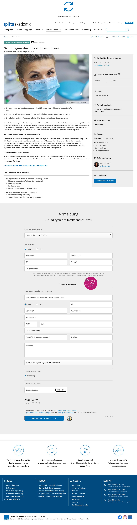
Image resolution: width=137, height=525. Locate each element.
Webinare (75, 502)
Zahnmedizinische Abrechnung (50, 485)
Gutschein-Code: (32, 390)
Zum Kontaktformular (101, 65)
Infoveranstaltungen (69, 23)
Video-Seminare (78, 496)
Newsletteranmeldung (14, 494)
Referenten (10, 488)
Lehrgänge (76, 485)
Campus (129, 23)
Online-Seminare (16, 37)
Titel (27, 262)
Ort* (43, 324)
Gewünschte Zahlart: (32, 372)
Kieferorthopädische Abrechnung (51, 491)
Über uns (52, 519)
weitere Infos (105, 166)
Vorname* (30, 255)
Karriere (74, 519)
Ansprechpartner (12, 485)
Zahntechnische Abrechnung (50, 488)
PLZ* (28, 324)
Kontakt (58, 23)
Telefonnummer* (32, 269)
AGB (18, 519)
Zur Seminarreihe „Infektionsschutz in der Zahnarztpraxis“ (25, 165)
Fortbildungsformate (84, 23)
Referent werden (84, 519)
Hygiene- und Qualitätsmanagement (52, 494)
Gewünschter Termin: (33, 229)
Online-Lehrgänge (79, 488)
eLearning (76, 499)
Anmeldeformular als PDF (104, 181)
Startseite (6, 37)
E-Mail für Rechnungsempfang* (38, 337)
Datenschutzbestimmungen (67, 410)
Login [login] (120, 23)
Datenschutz (25, 519)
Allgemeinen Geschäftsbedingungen (37, 413)
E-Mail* (74, 262)
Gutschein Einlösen (32, 384)
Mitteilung (29, 345)
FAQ (47, 519)
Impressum (34, 519)
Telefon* (74, 337)
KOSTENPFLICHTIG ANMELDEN (44, 418)
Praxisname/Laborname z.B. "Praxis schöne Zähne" (45, 297)
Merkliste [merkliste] (112, 23)
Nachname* (75, 255)
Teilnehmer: (29, 244)
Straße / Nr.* (31, 317)
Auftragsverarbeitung (65, 413)
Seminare (75, 491)
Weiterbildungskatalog (100, 23)
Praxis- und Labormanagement (50, 496)
